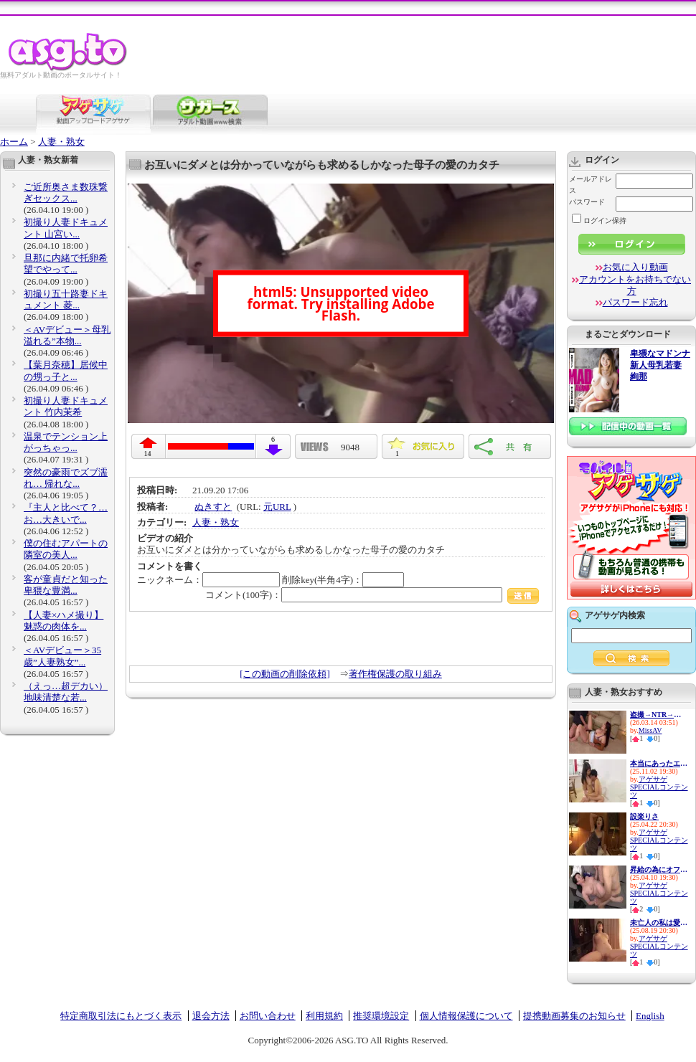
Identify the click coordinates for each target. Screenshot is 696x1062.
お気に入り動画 (635, 267)
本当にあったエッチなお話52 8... (658, 763)
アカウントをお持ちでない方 (635, 285)
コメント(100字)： (372, 594)
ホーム (14, 141)
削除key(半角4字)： (343, 579)
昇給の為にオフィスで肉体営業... (658, 869)
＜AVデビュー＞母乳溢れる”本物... (67, 335)
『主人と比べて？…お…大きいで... (66, 513)
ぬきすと (213, 506)
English (650, 1015)
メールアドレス (590, 184)
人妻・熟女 (61, 141)
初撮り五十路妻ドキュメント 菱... (66, 299)
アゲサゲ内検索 (615, 615)
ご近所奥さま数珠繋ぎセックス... (66, 192)
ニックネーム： (208, 579)
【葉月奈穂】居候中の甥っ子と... (66, 370)
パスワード (587, 202)
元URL (277, 506)
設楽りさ (644, 816)
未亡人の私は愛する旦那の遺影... (658, 922)
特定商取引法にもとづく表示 (121, 1015)
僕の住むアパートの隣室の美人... (66, 549)
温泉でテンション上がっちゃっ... (66, 442)
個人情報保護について (466, 1015)
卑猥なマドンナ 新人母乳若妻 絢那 (660, 365)
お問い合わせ (268, 1015)
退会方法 (211, 1015)
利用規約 (324, 1015)
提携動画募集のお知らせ (574, 1015)
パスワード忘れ (635, 302)
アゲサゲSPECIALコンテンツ (659, 787)
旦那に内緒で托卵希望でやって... (66, 263)
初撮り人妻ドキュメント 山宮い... (66, 228)
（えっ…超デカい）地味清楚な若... (66, 692)
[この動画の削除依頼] (285, 673)
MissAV (650, 730)
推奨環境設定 (381, 1015)
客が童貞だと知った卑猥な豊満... (66, 585)
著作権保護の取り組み (395, 673)
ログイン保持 (599, 220)
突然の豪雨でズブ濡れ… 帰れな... (66, 478)
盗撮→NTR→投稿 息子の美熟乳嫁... (658, 715)
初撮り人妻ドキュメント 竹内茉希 (66, 406)
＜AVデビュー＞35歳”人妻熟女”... (62, 656)
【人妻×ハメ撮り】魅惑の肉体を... (63, 621)
